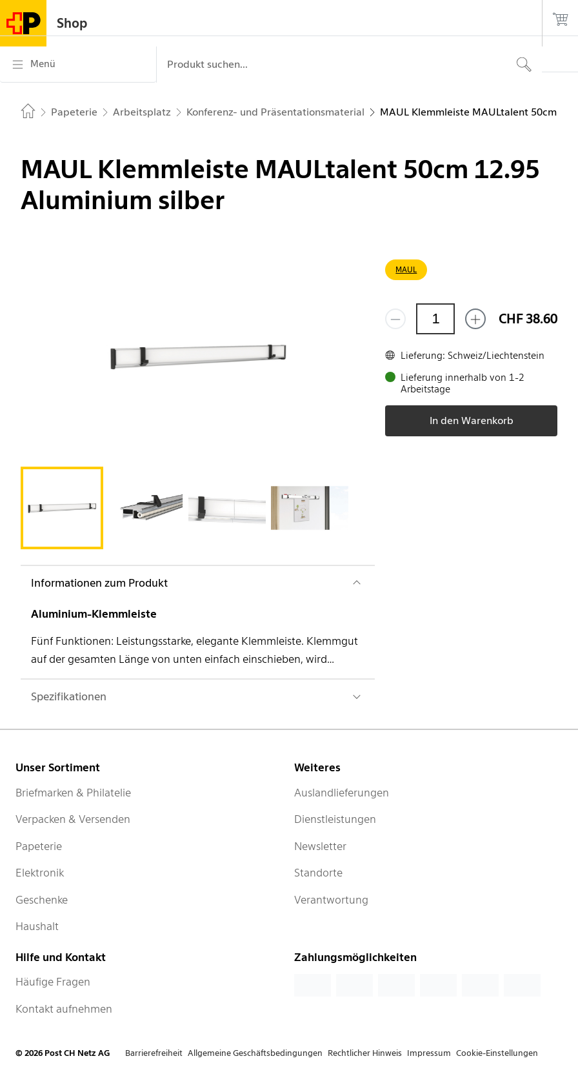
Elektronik (39, 872)
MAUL (406, 269)
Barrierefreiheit (154, 1053)
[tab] (62, 508)
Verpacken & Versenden (72, 819)
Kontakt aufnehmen (63, 1008)
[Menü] (78, 64)
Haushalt (37, 926)
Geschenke (41, 899)
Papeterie (38, 846)
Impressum (429, 1053)
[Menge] (435, 318)
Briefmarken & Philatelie (73, 792)
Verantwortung (331, 899)
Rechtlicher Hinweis (365, 1053)
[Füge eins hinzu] (475, 319)
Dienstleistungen (335, 819)
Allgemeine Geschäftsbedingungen (255, 1053)
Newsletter (320, 846)
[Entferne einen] (395, 319)
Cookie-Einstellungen (497, 1053)
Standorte (318, 872)
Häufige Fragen (52, 981)
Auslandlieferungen (341, 792)
